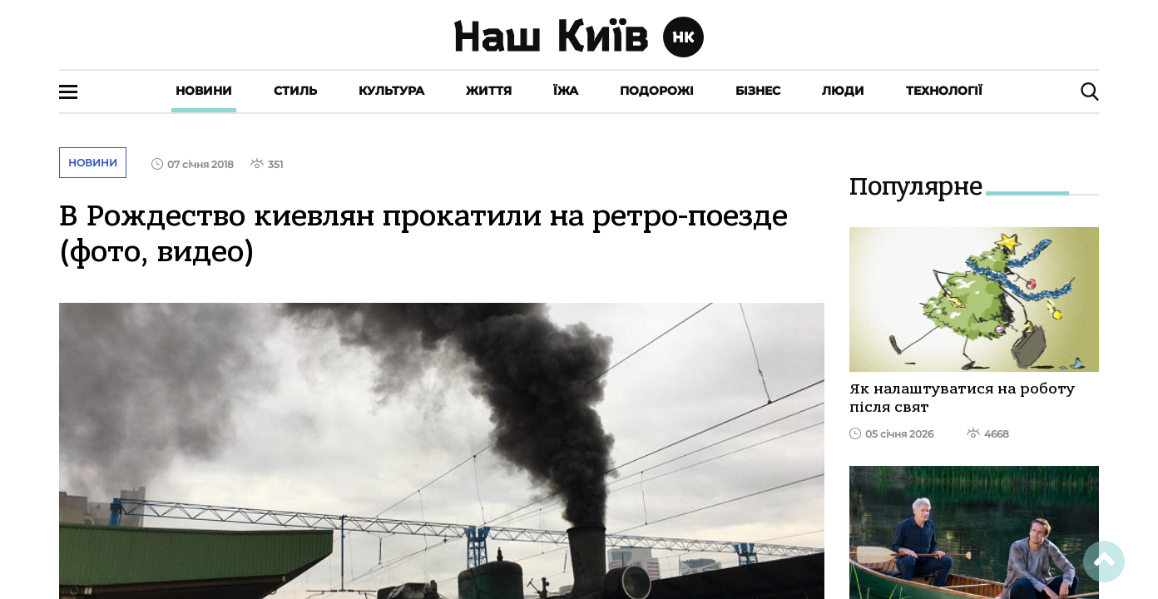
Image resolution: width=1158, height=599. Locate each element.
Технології (944, 90)
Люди (843, 90)
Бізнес (757, 90)
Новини (204, 90)
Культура (391, 90)
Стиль (295, 90)
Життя (489, 90)
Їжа (565, 90)
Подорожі (657, 90)
